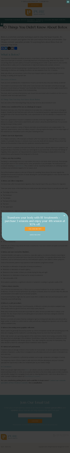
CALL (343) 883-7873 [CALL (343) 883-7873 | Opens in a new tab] (35, 229)
